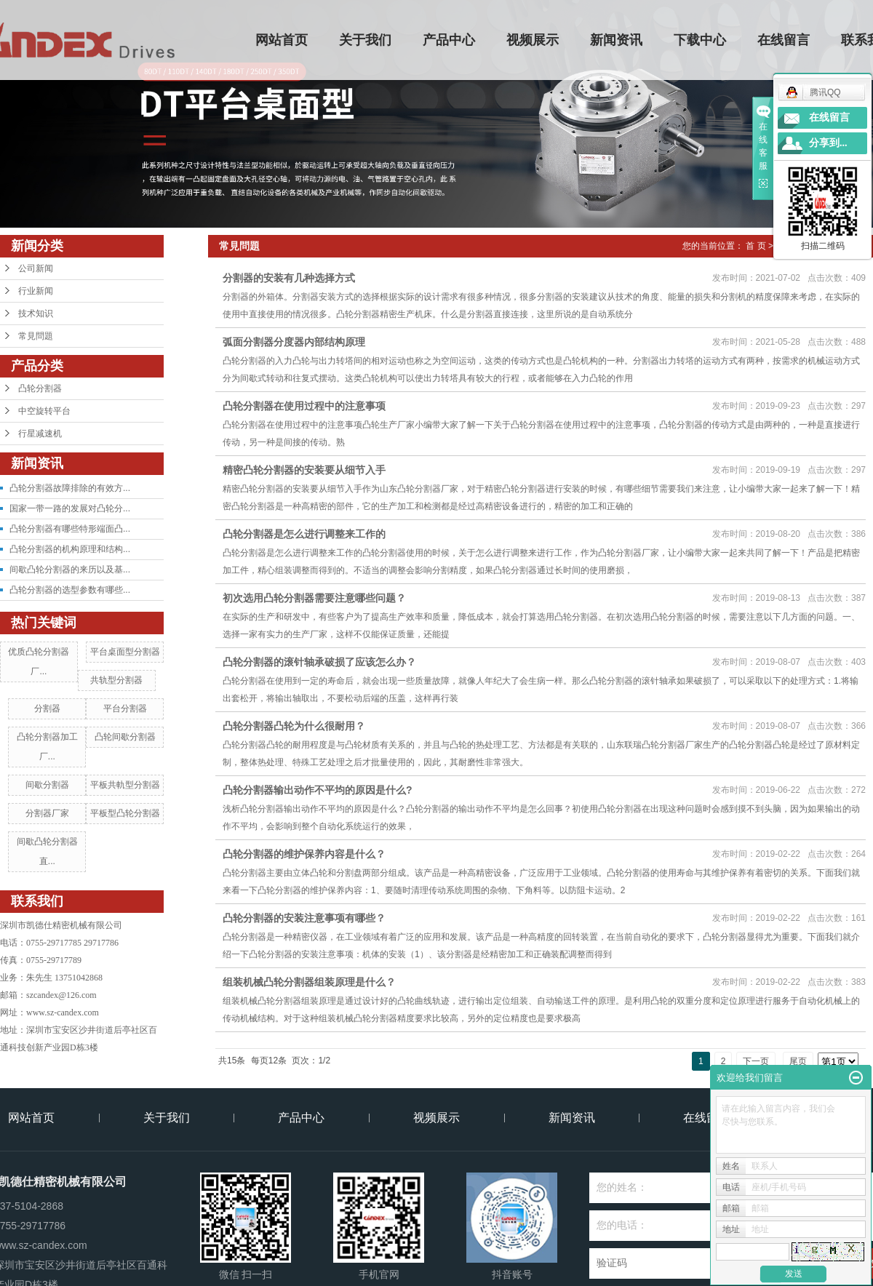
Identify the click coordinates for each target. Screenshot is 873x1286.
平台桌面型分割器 (125, 652)
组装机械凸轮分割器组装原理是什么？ (309, 982)
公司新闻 (35, 268)
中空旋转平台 (44, 411)
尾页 (798, 1061)
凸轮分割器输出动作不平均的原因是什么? (317, 790)
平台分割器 (125, 708)
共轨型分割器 (116, 680)
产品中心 (449, 40)
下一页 (756, 1061)
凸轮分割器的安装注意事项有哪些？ (304, 918)
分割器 (47, 708)
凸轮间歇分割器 (125, 737)
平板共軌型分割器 (125, 785)
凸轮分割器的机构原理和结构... (69, 549)
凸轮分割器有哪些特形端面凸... (69, 529)
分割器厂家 (47, 813)
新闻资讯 (617, 40)
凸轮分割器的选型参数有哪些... (69, 590)
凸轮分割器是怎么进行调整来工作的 (304, 534)
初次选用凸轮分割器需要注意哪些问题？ (314, 598)
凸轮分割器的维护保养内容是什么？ (304, 854)
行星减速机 (40, 433)
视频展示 (533, 40)
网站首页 (282, 40)
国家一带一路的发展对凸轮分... (69, 508)
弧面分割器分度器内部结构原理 (294, 342)
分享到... (828, 142)
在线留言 (784, 40)
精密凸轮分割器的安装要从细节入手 (304, 470)
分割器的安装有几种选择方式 (289, 278)
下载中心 (700, 40)
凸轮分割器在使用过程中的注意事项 (304, 406)
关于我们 (366, 40)
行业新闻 (35, 291)
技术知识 (35, 313)
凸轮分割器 (40, 388)
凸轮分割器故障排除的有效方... (69, 488)
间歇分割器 (47, 785)
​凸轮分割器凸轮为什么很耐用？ (294, 726)
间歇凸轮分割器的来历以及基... (69, 569)
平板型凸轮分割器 (125, 813)
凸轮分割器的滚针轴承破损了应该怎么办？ (319, 662)
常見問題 (35, 336)
